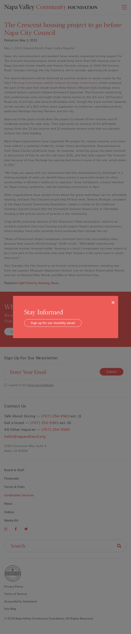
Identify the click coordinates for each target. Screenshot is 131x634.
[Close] (113, 302)
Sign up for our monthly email (53, 323)
